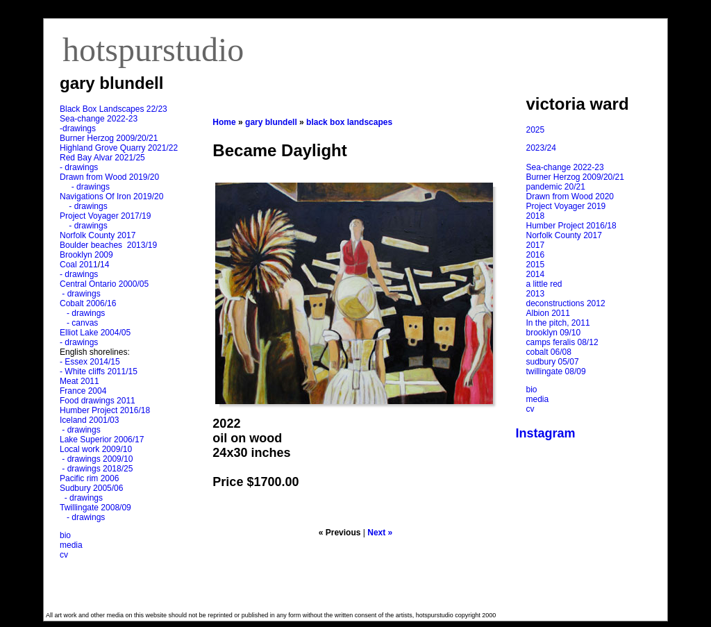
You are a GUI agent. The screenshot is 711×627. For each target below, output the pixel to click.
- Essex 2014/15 (90, 362)
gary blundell (271, 122)
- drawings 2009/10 (97, 459)
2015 (535, 264)
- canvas (80, 323)
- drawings (79, 167)
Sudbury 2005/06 (91, 488)
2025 (535, 130)
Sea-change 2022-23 (98, 119)
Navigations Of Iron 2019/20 (113, 196)
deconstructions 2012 (565, 303)
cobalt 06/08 (548, 352)
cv (64, 555)
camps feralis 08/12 (562, 342)
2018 (535, 216)
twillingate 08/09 (556, 371)
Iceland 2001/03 (89, 420)
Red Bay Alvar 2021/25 (102, 157)
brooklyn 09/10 (553, 332)
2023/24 (541, 148)
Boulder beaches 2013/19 (108, 245)
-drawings (78, 128)
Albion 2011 (548, 313)
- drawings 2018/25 (96, 469)
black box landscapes (349, 122)
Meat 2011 (79, 381)
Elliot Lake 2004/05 (95, 332)
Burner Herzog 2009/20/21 (109, 138)
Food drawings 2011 (97, 401)
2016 (535, 255)
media (71, 545)
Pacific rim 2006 (89, 478)
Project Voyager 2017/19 (105, 216)
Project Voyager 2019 (566, 206)
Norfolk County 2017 (97, 235)
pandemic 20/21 (555, 187)
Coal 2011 (79, 264)
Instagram (546, 433)
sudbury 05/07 (552, 362)
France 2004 (83, 391)
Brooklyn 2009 (86, 255)
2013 (535, 294)
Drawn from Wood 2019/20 (109, 177)
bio (65, 535)
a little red (544, 284)
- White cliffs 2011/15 (98, 371)
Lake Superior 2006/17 (102, 439)
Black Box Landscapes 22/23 (113, 109)
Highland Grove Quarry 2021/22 (120, 148)
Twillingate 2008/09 (95, 507)
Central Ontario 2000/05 (104, 284)
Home (223, 122)
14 (104, 264)
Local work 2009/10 (96, 449)
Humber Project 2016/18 (105, 410)
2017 (535, 245)
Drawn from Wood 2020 (570, 196)
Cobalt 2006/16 (88, 303)
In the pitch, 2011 (558, 323)
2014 (535, 274)
